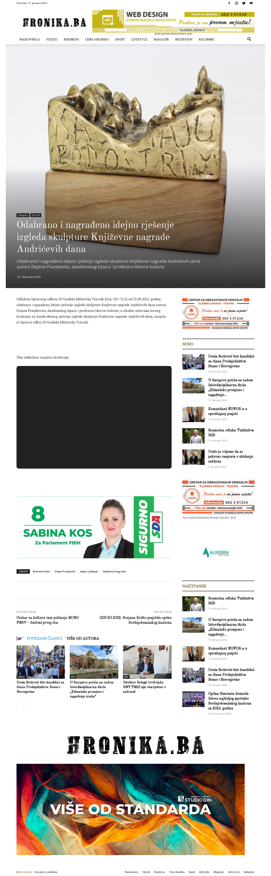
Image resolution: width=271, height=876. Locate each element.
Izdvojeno (23, 215)
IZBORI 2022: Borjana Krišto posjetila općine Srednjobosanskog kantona (135, 620)
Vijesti (51, 39)
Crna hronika (97, 39)
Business (71, 39)
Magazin (161, 39)
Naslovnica (30, 39)
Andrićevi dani (41, 571)
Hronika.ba (26, 872)
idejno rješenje (89, 571)
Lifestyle (139, 39)
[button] (249, 40)
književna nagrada (114, 571)
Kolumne (206, 39)
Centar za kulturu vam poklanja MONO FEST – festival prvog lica (47, 620)
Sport (120, 39)
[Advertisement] (97, 341)
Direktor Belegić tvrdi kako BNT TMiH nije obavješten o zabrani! (144, 687)
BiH (73, 676)
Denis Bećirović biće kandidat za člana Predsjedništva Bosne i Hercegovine (40, 687)
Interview (184, 39)
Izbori (21, 676)
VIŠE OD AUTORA (82, 638)
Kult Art (36, 215)
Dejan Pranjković (65, 571)
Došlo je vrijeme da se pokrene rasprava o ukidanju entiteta (230, 456)
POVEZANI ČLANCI (44, 638)
